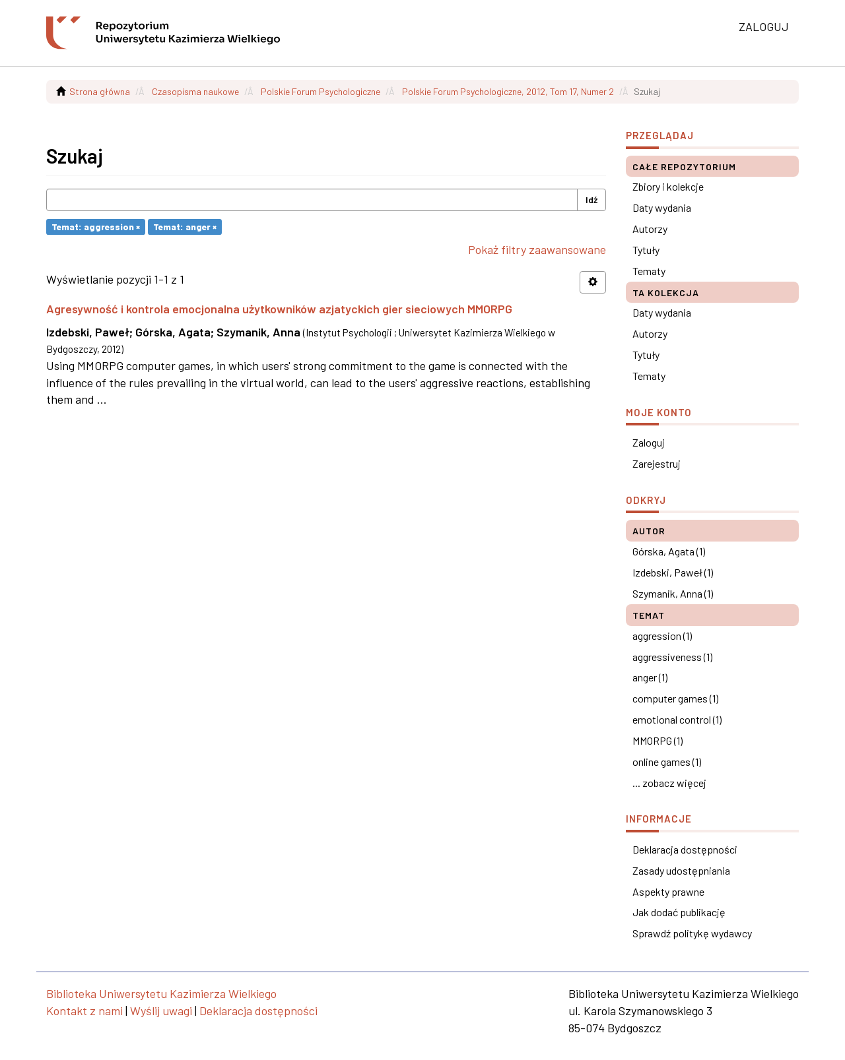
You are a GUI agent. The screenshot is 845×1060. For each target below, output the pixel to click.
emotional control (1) (677, 719)
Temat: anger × (185, 226)
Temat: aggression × (95, 226)
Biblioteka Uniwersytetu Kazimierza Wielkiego (161, 993)
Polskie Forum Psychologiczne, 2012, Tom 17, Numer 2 (508, 91)
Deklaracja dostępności (684, 849)
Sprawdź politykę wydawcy (692, 933)
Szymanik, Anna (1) (672, 593)
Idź (591, 199)
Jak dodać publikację (679, 912)
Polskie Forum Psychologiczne (320, 91)
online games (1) (666, 761)
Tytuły (645, 249)
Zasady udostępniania (681, 870)
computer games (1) (675, 698)
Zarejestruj (656, 463)
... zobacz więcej (669, 782)
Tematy (648, 271)
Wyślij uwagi (161, 1010)
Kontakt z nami (84, 1010)
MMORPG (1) (657, 740)
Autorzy (649, 228)
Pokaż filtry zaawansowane (537, 249)
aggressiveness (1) (672, 656)
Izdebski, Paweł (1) (672, 572)
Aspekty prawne (668, 891)
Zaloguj (648, 442)
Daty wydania (661, 207)
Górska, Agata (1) (668, 551)
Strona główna (99, 91)
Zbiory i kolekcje (668, 186)
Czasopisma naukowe (195, 91)
